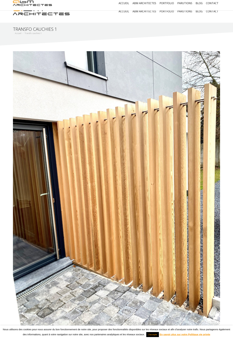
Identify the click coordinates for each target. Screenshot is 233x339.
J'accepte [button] (152, 334)
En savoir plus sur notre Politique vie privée (185, 334)
